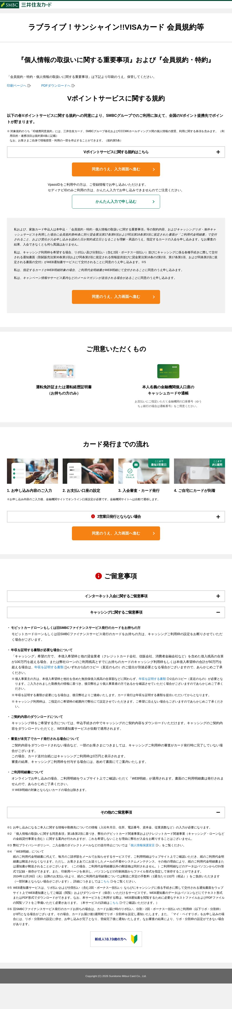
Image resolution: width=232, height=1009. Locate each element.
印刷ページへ (16, 94)
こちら (105, 907)
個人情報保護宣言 (143, 870)
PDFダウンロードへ (56, 94)
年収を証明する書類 (49, 690)
